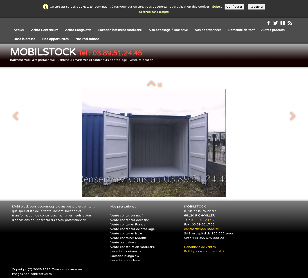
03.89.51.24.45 (203, 220)
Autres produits (273, 30)
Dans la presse (24, 39)
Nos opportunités (55, 39)
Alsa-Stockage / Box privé (168, 30)
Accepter (256, 7)
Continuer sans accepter (154, 12)
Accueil (18, 30)
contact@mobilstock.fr (201, 229)
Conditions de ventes (200, 247)
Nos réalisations (87, 39)
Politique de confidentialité (204, 251)
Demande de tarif (241, 30)
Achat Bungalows (78, 30)
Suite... (217, 7)
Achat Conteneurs (44, 30)
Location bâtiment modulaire (120, 30)
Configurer (234, 7)
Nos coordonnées (208, 30)
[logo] (83, 55)
